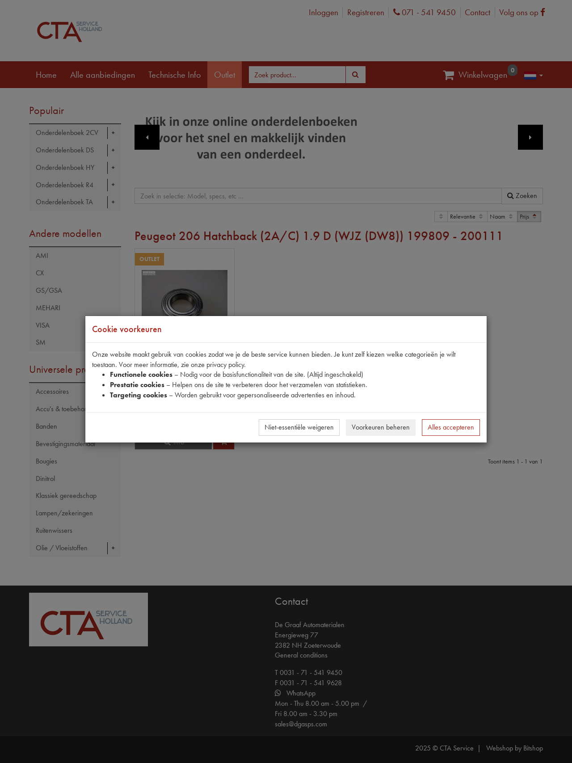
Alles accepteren (451, 427)
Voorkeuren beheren (381, 427)
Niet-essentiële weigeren (299, 427)
